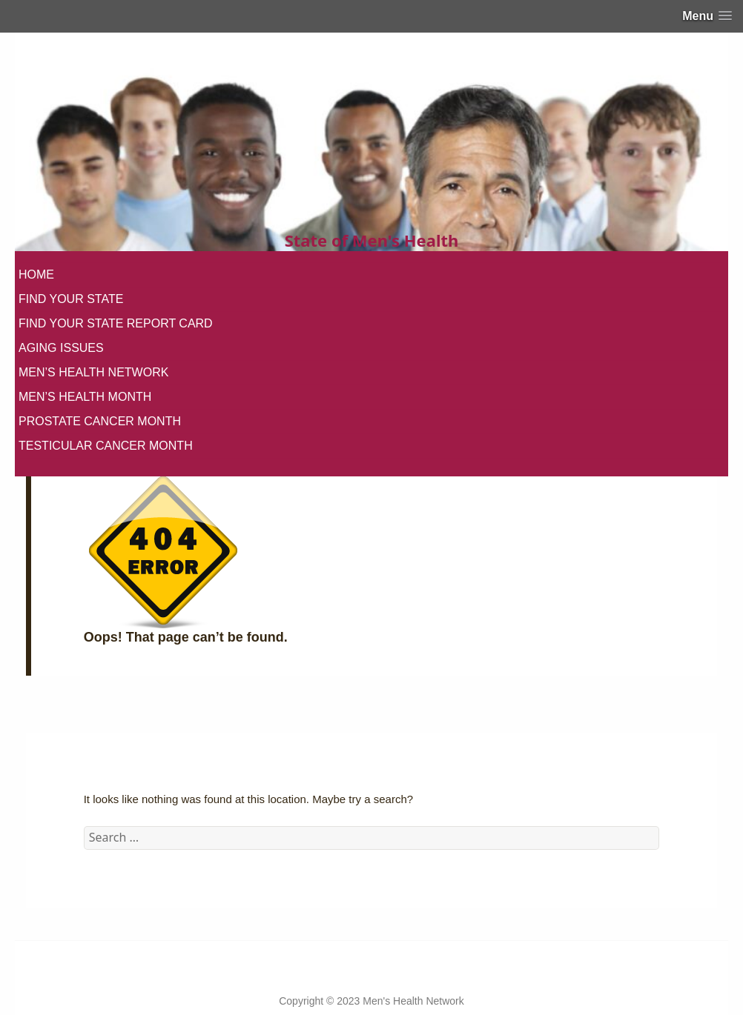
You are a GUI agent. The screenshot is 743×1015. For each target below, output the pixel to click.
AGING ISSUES (61, 348)
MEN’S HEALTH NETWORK (93, 372)
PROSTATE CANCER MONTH (100, 421)
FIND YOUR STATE (71, 299)
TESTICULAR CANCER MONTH (106, 445)
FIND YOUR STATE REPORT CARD (116, 323)
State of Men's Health (372, 240)
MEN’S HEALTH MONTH (85, 396)
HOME (36, 274)
